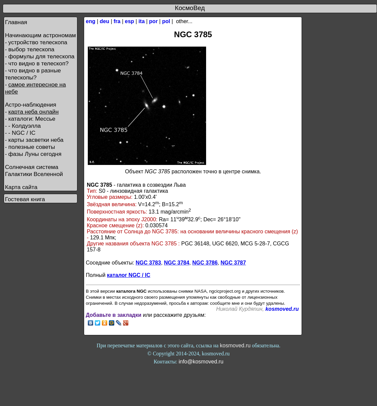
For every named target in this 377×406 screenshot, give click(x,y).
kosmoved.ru (282, 309)
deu (104, 21)
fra (117, 21)
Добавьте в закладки (113, 315)
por (153, 21)
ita (141, 21)
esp (129, 21)
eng (90, 21)
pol (166, 21)
